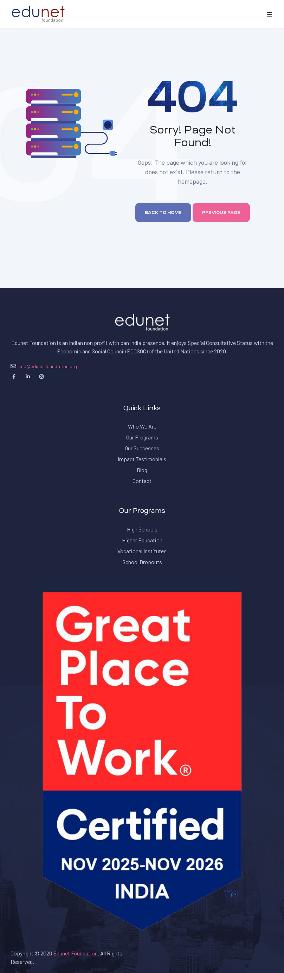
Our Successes (142, 448)
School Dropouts (142, 562)
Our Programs (142, 437)
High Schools (142, 529)
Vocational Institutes (142, 551)
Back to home (163, 212)
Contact (142, 480)
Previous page (221, 212)
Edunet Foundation (75, 953)
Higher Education (142, 540)
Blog (142, 469)
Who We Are (142, 426)
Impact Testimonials (142, 459)
